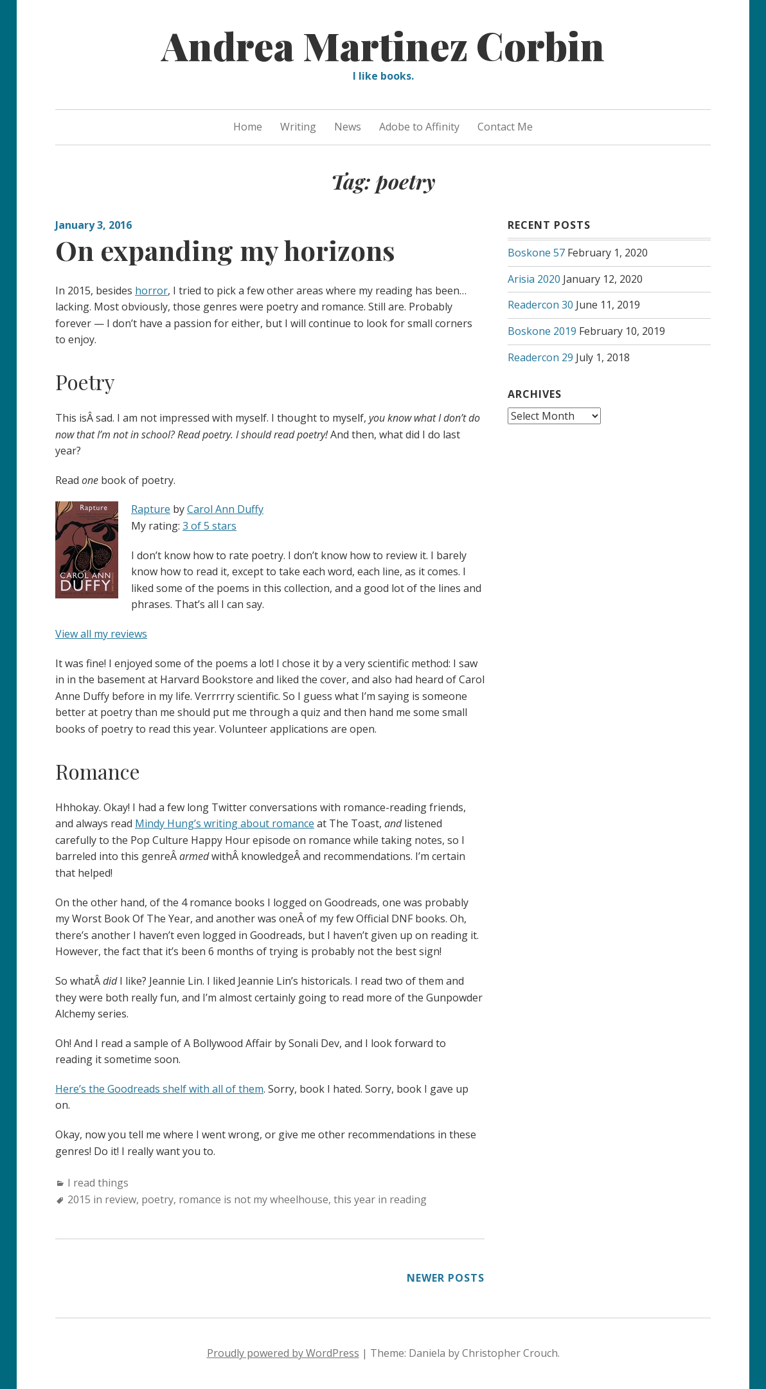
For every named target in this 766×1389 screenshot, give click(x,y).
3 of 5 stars (209, 526)
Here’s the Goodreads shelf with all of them (159, 1089)
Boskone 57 (536, 253)
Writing (298, 127)
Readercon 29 (540, 357)
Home (247, 127)
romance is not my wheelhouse (253, 1199)
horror (151, 290)
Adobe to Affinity (419, 127)
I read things (98, 1183)
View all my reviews (101, 634)
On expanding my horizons (225, 250)
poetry (157, 1199)
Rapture (150, 509)
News (347, 127)
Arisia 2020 (534, 279)
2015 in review (101, 1199)
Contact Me (505, 127)
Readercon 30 (540, 305)
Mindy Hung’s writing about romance (224, 823)
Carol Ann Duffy (225, 509)
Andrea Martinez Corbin (383, 45)
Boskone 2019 (542, 331)
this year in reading (380, 1199)
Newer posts (446, 1278)
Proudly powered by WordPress (283, 1353)
